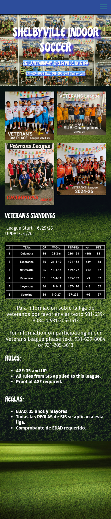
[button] (103, 7)
